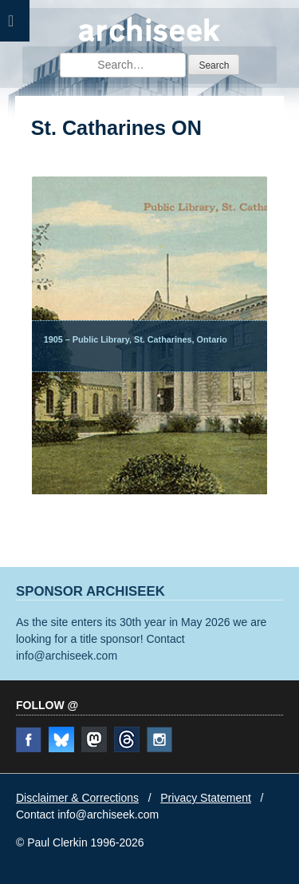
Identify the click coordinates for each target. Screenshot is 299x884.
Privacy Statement (205, 797)
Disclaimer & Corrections (77, 797)
